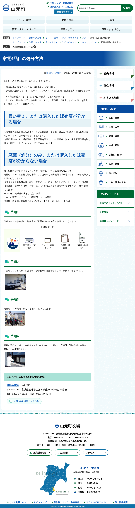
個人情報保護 (121, 502)
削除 (34, 46)
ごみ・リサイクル (70, 38)
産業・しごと (67, 29)
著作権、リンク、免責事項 (66, 502)
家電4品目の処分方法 (23, 47)
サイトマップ (40, 502)
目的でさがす (51, 42)
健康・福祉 (67, 20)
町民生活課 (13, 385)
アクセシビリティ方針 (96, 502)
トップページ (19, 38)
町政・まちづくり (111, 29)
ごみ (84, 38)
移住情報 (108, 85)
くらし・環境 (24, 20)
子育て (111, 20)
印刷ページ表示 (53, 73)
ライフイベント (69, 42)
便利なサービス (109, 194)
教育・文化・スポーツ (24, 29)
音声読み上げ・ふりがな (61, 7)
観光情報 (108, 73)
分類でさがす (35, 38)
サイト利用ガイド (17, 502)
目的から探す (108, 109)
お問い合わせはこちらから (26, 401)
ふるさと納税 (111, 97)
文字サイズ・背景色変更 (61, 3)
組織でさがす (63, 12)
